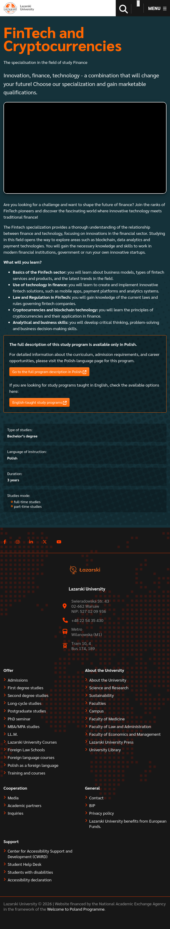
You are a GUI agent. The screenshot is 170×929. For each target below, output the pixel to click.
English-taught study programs (39, 402)
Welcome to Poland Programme (75, 909)
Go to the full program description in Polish (49, 371)
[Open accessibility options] (138, 3)
